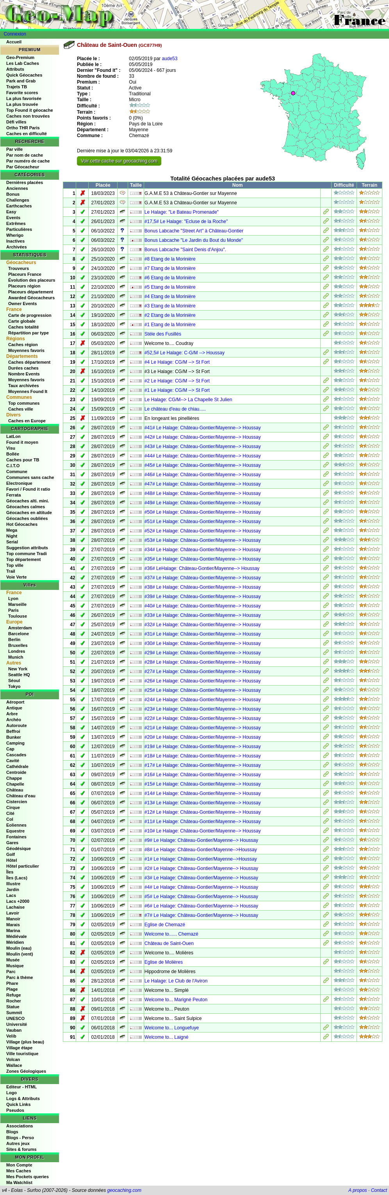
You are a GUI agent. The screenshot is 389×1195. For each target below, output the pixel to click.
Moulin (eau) (19, 948)
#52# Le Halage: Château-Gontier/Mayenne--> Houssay (203, 531)
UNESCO (15, 1018)
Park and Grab (21, 81)
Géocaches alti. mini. (27, 500)
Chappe (14, 778)
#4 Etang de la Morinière (170, 296)
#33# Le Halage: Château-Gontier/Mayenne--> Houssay (203, 615)
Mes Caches (18, 1170)
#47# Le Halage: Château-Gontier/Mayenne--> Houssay (203, 484)
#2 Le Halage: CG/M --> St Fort (177, 381)
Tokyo (14, 686)
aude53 (169, 58)
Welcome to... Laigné (167, 1037)
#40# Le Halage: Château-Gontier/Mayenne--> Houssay (203, 606)
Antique (14, 708)
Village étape (19, 1047)
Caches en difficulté (26, 133)
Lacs (11, 895)
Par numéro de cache (28, 161)
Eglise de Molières (164, 962)
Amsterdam (20, 627)
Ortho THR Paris (23, 127)
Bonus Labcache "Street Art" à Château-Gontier (194, 231)
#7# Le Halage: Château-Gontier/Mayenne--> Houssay (201, 915)
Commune (16, 471)
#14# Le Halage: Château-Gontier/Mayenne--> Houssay (203, 793)
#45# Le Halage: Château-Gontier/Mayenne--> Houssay (203, 465)
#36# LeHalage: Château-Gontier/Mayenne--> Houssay (202, 568)
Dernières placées (24, 182)
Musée (13, 959)
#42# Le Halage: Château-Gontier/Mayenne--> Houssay (203, 437)
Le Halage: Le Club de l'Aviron (176, 981)
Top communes (23, 403)
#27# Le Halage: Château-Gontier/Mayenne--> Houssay (203, 671)
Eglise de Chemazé (165, 924)
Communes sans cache (30, 477)
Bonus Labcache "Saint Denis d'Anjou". (185, 249)
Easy (11, 211)
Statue (13, 1006)
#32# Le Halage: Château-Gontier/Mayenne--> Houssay (203, 624)
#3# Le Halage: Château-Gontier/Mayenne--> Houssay (201, 878)
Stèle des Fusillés (163, 334)
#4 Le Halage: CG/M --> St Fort (177, 362)
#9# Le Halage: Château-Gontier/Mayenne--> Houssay (201, 840)
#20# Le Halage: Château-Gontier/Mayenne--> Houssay (203, 737)
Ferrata (13, 495)
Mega (11, 530)
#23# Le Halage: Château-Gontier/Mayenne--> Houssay (203, 709)
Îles (9, 872)
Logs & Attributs (23, 1098)
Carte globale (22, 321)
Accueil (13, 41)
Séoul (14, 680)
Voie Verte (16, 577)
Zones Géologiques (26, 1071)
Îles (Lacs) (16, 877)
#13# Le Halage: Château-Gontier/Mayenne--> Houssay (203, 803)
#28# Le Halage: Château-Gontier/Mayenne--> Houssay (203, 662)
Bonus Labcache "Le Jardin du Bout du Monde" (194, 240)
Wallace (14, 1065)
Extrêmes (16, 223)
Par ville (14, 149)
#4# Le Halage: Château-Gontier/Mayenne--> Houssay (201, 887)
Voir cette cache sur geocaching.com (119, 161)
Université (16, 1024)
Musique (15, 965)
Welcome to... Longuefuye (172, 1028)
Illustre (13, 883)
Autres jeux (18, 1143)
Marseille (17, 604)
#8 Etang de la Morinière (170, 259)
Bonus (13, 194)
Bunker (13, 737)
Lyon (13, 598)
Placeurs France (24, 274)
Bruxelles (18, 645)
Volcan (13, 1059)
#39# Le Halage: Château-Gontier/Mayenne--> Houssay (203, 596)
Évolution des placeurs (31, 280)
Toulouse (17, 616)
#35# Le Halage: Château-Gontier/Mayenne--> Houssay (203, 559)
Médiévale (16, 936)
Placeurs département (30, 291)
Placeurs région (24, 286)
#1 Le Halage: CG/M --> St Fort (177, 390)
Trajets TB (16, 86)
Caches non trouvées (28, 116)
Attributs (15, 69)
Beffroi (13, 731)
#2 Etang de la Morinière (170, 315)
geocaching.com (124, 1190)
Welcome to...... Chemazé (171, 934)
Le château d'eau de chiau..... (175, 409)
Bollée (12, 454)
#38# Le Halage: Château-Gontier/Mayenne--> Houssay (203, 587)
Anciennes (17, 188)
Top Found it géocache (29, 110)
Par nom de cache (24, 155)
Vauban (13, 1030)
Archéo (13, 719)
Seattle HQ (19, 674)
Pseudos (15, 1110)
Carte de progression (30, 315)
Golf (10, 854)
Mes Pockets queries (27, 1176)
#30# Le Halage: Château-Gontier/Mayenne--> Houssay (203, 643)
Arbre (12, 713)
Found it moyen (22, 442)
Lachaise (15, 907)
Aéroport (15, 702)
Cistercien (16, 801)
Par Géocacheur (22, 166)
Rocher (13, 1001)
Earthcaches (19, 206)
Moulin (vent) (19, 954)
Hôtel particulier (22, 866)
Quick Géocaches (24, 75)
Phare (12, 983)
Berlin (14, 639)
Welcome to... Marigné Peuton (176, 999)
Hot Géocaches (21, 524)
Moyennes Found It (27, 391)
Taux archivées (23, 385)
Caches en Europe (27, 420)
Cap (10, 749)
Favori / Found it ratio (28, 489)
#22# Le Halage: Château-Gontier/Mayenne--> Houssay (203, 718)
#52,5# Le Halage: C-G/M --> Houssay (185, 352)
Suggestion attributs (27, 547)
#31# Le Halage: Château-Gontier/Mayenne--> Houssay (203, 634)
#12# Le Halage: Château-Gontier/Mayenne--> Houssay (203, 812)
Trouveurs (18, 268)
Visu (10, 448)
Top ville (14, 565)
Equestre (15, 831)
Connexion (15, 34)
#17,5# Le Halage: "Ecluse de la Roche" (186, 221)
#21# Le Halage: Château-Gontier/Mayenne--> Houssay (203, 728)
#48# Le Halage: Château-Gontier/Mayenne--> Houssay (203, 493)
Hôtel (11, 860)
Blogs (12, 1131)
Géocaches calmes (25, 506)
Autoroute (16, 725)
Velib (11, 1036)
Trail (10, 571)
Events (13, 217)
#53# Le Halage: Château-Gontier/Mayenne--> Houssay (203, 540)
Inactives (15, 241)
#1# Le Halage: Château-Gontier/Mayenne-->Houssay (201, 859)
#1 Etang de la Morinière (170, 324)
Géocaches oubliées (27, 518)
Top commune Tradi (26, 553)
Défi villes (16, 122)
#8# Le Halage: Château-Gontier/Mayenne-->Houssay (201, 849)
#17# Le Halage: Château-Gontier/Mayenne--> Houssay (203, 765)
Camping (15, 743)
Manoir (13, 918)
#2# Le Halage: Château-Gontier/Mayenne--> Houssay (201, 868)
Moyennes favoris (26, 350)
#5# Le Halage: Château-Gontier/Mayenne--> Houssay (201, 896)
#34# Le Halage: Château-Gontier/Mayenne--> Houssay (203, 549)
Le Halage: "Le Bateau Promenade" (182, 212)
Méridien (15, 942)
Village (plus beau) (25, 1042)
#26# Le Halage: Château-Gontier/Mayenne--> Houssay (203, 681)
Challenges (17, 200)
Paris (13, 610)
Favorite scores (22, 92)
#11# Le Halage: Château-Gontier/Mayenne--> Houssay (203, 821)
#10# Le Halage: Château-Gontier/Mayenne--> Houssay (203, 831)
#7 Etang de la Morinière (170, 268)
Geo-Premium (20, 57)
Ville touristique (22, 1053)
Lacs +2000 (17, 901)
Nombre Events (24, 374)
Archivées (16, 247)
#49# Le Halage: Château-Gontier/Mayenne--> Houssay (203, 503)
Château (14, 790)
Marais (13, 924)
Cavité (12, 760)
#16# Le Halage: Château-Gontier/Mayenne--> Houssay (203, 774)
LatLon (13, 436)
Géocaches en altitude (29, 512)
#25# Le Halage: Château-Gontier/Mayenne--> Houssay (203, 690)
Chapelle (15, 784)
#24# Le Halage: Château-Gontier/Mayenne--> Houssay (203, 699)
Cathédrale (17, 766)
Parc (11, 971)
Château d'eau (21, 795)
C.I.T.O (13, 465)
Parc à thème (19, 977)
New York (17, 668)
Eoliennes (16, 825)
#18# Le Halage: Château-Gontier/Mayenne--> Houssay (203, 756)
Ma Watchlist (19, 1182)
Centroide (16, 772)
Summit (14, 1012)
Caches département (29, 362)
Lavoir (12, 913)
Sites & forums (21, 1149)
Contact (379, 1190)
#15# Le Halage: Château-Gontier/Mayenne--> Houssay (203, 784)
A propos (357, 1190)
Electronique (19, 483)
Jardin (12, 889)
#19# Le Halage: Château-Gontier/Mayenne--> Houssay (203, 746)
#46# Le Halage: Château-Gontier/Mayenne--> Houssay (203, 474)
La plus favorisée (23, 98)
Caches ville (20, 409)
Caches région (23, 344)
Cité (10, 813)
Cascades (16, 754)
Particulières (19, 229)
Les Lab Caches (22, 63)
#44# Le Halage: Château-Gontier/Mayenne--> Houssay (203, 456)
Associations (19, 1126)
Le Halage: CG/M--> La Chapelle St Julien (188, 399)
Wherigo (14, 235)
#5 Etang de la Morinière (170, 287)
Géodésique (18, 848)
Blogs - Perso (20, 1137)
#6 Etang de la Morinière (170, 277)
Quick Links (18, 1104)
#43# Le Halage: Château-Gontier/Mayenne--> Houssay (203, 446)
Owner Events (22, 303)
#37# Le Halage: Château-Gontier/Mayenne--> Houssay (203, 578)
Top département (23, 559)
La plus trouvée (22, 104)
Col (9, 819)
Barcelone (18, 633)
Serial (12, 541)
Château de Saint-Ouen (169, 943)
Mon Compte (19, 1165)
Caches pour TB (22, 459)
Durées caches (23, 368)
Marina (13, 930)
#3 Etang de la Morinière (170, 306)
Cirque (13, 807)
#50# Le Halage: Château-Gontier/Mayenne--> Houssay (203, 512)
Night (11, 536)
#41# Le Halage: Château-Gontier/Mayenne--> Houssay (203, 427)
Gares (12, 842)
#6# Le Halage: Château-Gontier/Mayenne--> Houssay (201, 906)
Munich (15, 657)
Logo (11, 1092)
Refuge (13, 995)
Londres (16, 651)
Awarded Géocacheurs (31, 297)
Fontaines (16, 836)
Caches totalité (23, 327)
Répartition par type (28, 332)
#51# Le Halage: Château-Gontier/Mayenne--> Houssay (203, 521)
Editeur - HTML (21, 1086)
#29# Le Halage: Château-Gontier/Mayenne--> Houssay (203, 653)
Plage (12, 989)
